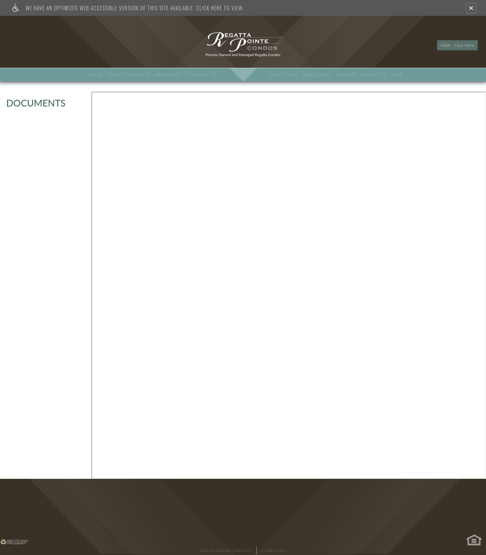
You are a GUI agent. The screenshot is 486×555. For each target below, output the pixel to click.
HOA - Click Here (457, 41)
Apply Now (317, 74)
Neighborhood (89, 48)
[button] (471, 8)
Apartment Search (37, 48)
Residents (374, 74)
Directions (283, 74)
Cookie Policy (274, 550)
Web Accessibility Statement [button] (225, 550)
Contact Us (201, 74)
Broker (345, 74)
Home (94, 74)
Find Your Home (129, 74)
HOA (397, 74)
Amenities (168, 74)
